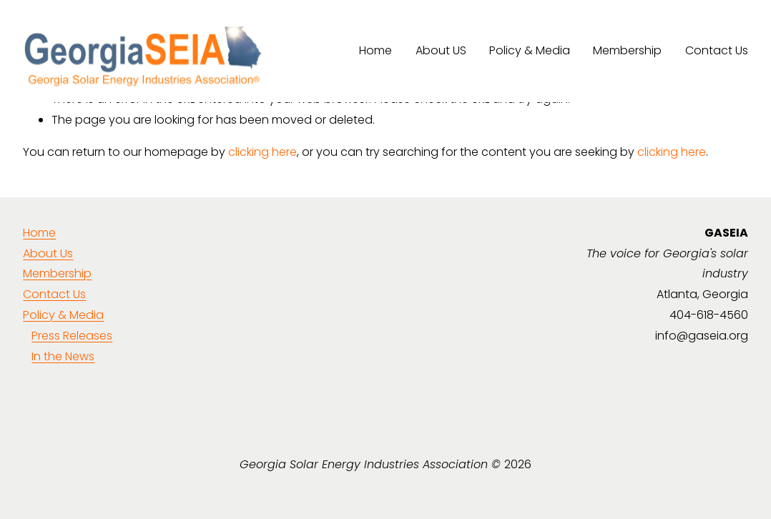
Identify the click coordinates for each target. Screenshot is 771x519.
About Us (48, 253)
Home (375, 50)
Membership (627, 50)
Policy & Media (529, 50)
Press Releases (71, 335)
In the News (62, 356)
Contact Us (716, 50)
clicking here (262, 152)
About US (441, 50)
